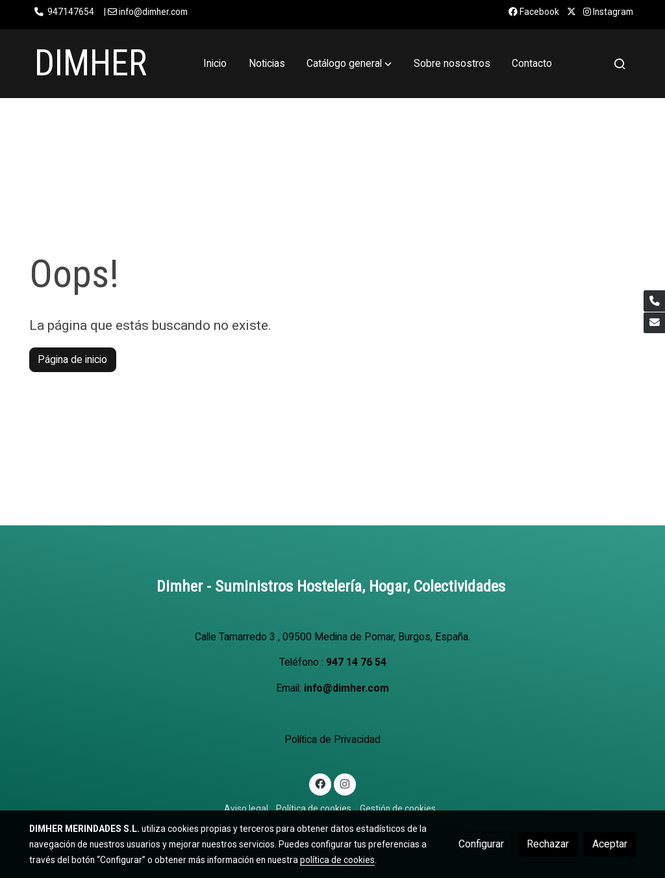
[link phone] (654, 301)
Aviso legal (246, 808)
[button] (349, 63)
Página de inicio (72, 359)
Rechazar (548, 844)
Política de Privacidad (332, 739)
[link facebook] (320, 783)
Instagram (608, 11)
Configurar (481, 844)
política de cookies (337, 860)
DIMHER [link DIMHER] (90, 63)
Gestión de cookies (398, 808)
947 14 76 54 (356, 662)
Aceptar (609, 844)
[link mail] (654, 323)
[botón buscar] (619, 63)
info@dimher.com (346, 688)
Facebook (533, 11)
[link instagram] (344, 783)
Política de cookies (313, 808)
